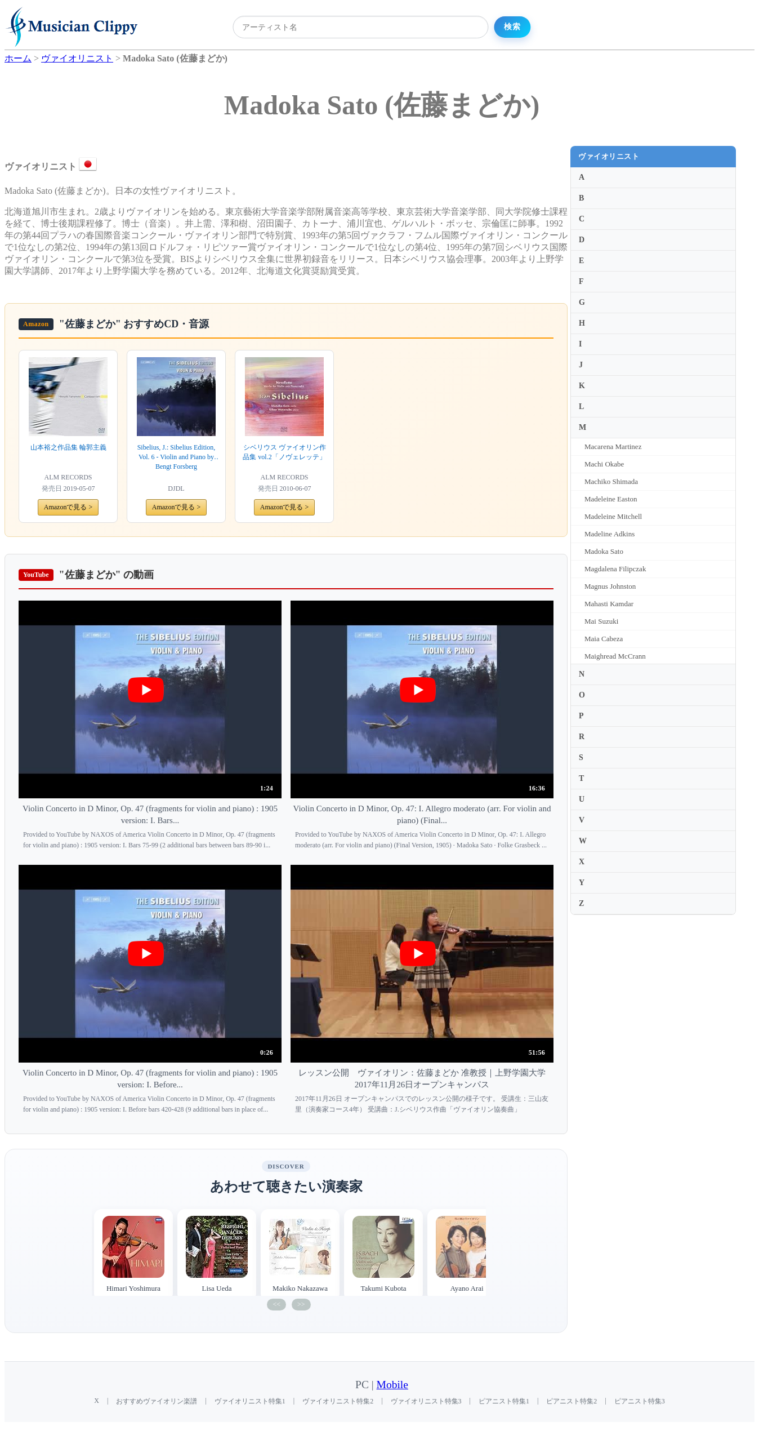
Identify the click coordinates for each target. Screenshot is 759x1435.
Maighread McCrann (615, 656)
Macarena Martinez (612, 446)
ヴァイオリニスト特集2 (337, 1401)
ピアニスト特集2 (571, 1401)
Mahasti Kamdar (608, 603)
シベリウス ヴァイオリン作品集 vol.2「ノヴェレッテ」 (284, 452)
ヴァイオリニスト (608, 156)
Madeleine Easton (610, 499)
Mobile (392, 1384)
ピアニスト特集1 (504, 1401)
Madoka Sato (603, 551)
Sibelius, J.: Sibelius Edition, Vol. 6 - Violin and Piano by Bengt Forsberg (176, 456)
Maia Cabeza (603, 638)
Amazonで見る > (68, 507)
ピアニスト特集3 (639, 1401)
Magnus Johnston (610, 586)
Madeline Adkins (609, 534)
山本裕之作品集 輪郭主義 (68, 447)
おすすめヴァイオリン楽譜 (156, 1401)
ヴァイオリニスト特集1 (250, 1401)
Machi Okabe (604, 464)
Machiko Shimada (611, 481)
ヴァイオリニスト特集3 (426, 1401)
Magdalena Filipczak (615, 569)
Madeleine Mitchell (613, 516)
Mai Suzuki (601, 621)
